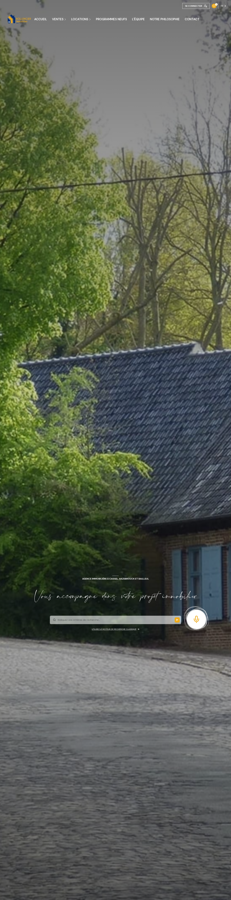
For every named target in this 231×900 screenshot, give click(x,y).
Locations (79, 19)
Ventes (57, 19)
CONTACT (192, 19)
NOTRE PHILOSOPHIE (165, 19)
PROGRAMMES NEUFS (111, 19)
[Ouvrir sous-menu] (66, 19)
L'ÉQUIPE (138, 19)
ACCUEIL (40, 19)
